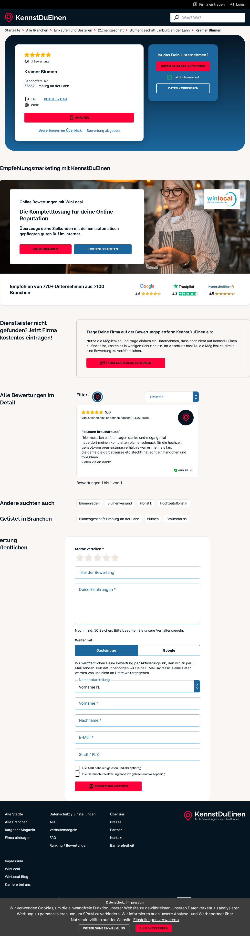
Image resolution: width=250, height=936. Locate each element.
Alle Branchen (45, 32)
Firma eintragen (17, 837)
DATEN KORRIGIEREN (183, 88)
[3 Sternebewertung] (97, 558)
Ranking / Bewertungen (68, 845)
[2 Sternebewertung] (89, 558)
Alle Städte (14, 32)
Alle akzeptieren (153, 928)
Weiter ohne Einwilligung (104, 928)
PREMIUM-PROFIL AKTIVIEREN (183, 66)
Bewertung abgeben (103, 130)
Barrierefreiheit (122, 845)
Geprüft (183, 470)
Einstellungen (84, 814)
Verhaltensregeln (169, 630)
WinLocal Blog (16, 876)
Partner (116, 830)
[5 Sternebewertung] (115, 558)
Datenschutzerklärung (103, 774)
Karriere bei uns (18, 884)
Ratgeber (74, 32)
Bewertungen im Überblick (60, 130)
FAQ (53, 837)
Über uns (117, 814)
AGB (91, 768)
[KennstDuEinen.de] (35, 17)
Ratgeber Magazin (20, 830)
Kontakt (116, 837)
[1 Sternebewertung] (80, 558)
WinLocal (12, 869)
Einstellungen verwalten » (156, 919)
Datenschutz (60, 814)
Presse (115, 822)
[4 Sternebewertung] (106, 558)
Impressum (14, 861)
